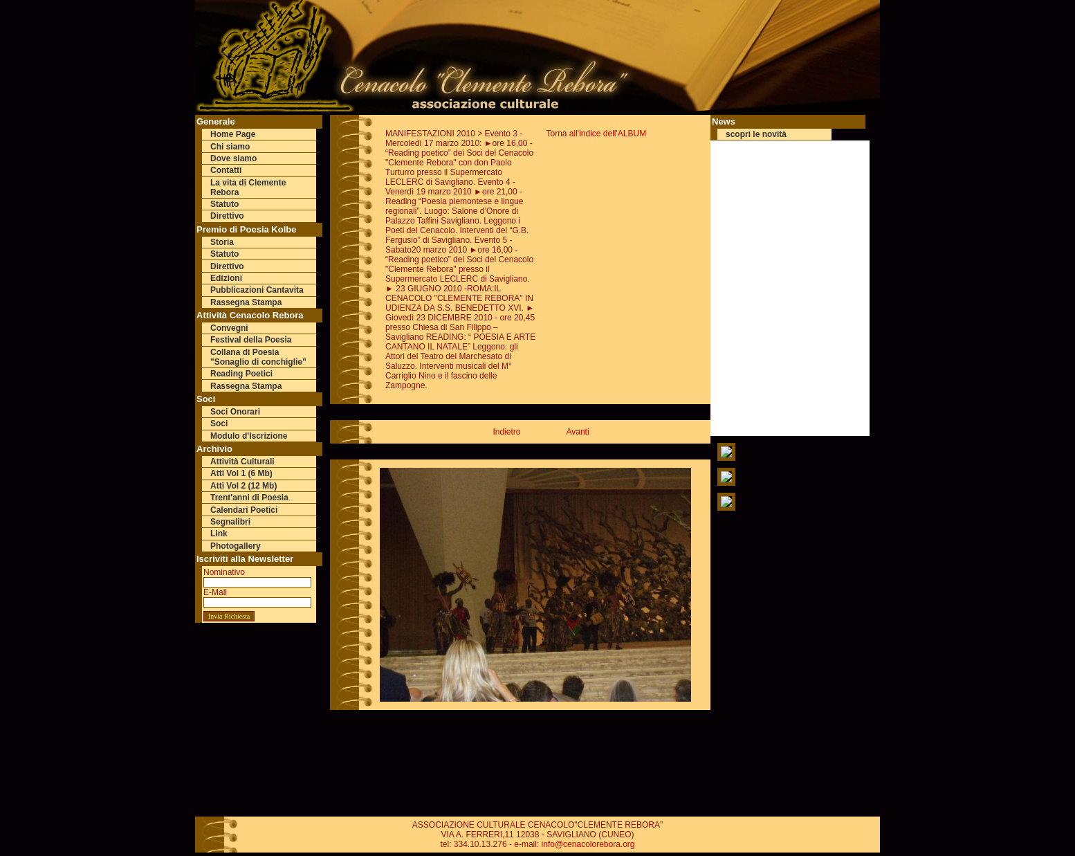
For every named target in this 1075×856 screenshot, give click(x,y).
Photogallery (235, 546)
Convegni (229, 328)
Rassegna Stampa (246, 302)
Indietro (506, 432)
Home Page (232, 134)
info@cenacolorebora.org (588, 844)
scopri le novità (756, 134)
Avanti (577, 432)
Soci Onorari (235, 412)
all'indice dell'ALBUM (607, 133)
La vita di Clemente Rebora (248, 187)
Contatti (225, 170)
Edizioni (226, 278)
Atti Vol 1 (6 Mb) (241, 473)
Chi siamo (230, 147)
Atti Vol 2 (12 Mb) (243, 486)
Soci (219, 423)
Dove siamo (233, 158)
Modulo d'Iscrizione (249, 436)
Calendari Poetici (243, 510)
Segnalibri (230, 522)
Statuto (224, 204)
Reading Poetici (241, 374)
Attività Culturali (242, 461)
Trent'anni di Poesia (249, 497)
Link (219, 533)
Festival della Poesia (250, 340)
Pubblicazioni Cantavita (257, 290)
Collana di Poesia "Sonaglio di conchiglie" (258, 357)
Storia (222, 242)
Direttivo (227, 216)
